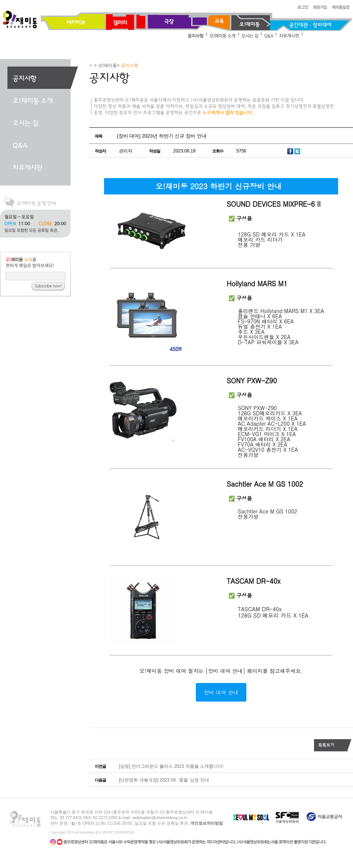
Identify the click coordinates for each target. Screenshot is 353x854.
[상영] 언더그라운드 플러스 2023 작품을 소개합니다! (171, 766)
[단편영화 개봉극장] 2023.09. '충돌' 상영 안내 (164, 780)
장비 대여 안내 (221, 692)
